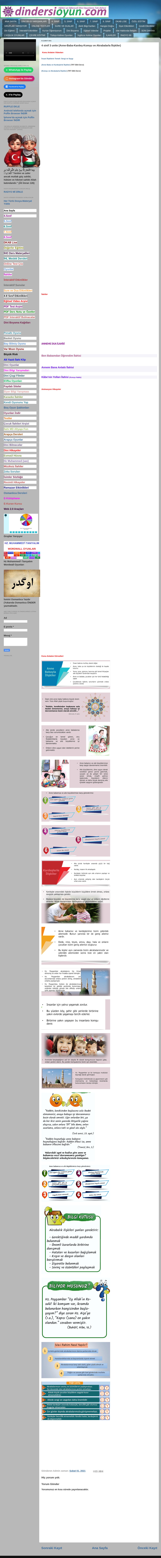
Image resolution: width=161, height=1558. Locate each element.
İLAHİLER (111, 35)
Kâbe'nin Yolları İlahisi (55, 377)
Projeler (107, 30)
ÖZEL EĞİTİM (138, 21)
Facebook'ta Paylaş (15, 87)
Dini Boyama (73, 30)
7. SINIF (94, 21)
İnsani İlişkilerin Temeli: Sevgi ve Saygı (57, 59)
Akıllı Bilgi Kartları (87, 26)
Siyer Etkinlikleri (126, 26)
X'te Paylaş (13, 94)
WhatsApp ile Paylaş (18, 70)
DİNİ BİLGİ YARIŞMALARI (34, 21)
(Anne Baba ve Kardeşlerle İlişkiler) (55, 65)
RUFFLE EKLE (12, 106)
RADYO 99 (126, 35)
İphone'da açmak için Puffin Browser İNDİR (19, 119)
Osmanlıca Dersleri (15, 493)
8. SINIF (107, 21)
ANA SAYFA (11, 21)
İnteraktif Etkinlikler (29, 30)
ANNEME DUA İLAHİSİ (53, 343)
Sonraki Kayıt (51, 1548)
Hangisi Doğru (107, 26)
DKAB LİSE (121, 21)
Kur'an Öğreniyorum (52, 30)
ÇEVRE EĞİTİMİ (37, 35)
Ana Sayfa (100, 1548)
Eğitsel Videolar (91, 30)
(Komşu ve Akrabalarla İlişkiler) (54, 71)
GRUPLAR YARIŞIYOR (15, 26)
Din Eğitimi (9, 30)
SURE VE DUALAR (64, 26)
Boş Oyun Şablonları (16, 407)
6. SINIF (81, 21)
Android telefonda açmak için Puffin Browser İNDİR (20, 112)
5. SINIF (68, 21)
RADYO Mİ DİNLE (13, 191)
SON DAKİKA (148, 30)
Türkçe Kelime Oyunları (61, 35)
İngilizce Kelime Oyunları (89, 35)
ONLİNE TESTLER (41, 26)
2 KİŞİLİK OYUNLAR (14, 35)
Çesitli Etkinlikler (147, 26)
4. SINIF (55, 21)
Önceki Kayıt (147, 1548)
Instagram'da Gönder (19, 78)
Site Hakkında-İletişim (126, 30)
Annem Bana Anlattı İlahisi (57, 367)
